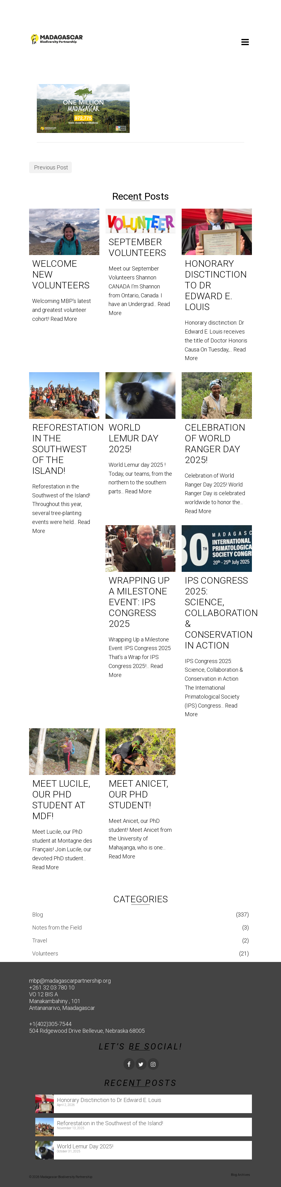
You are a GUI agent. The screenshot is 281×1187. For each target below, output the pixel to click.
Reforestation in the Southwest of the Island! (110, 1123)
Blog (37, 914)
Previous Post (51, 167)
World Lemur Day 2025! (85, 1146)
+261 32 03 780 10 (52, 987)
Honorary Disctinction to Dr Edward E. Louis (109, 1100)
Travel (39, 940)
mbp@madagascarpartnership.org (70, 980)
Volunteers (45, 953)
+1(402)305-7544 (50, 1024)
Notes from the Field (57, 927)
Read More (63, 319)
